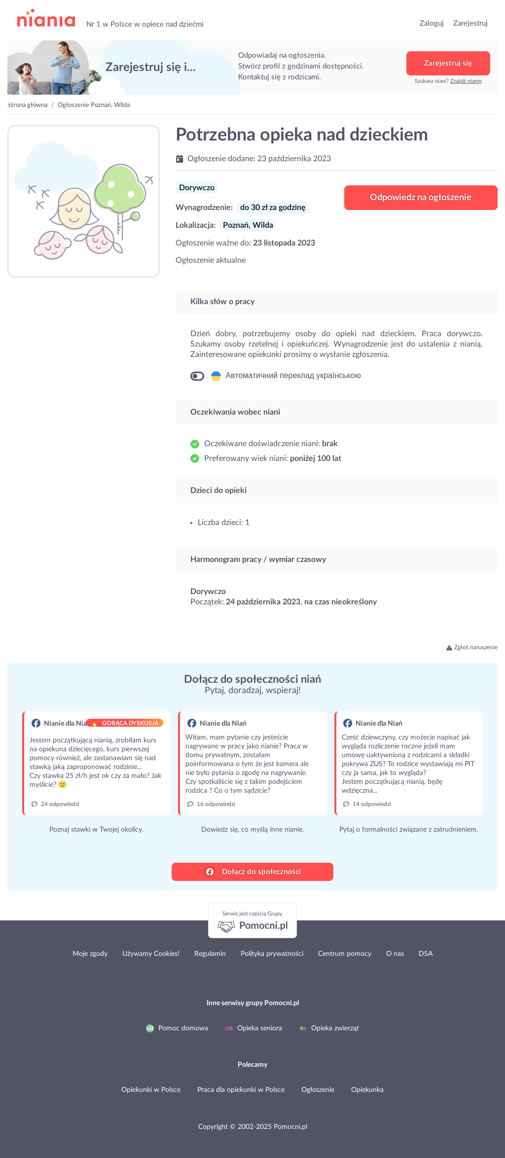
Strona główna (27, 105)
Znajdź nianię (466, 81)
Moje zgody (90, 953)
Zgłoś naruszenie (472, 647)
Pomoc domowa (177, 1028)
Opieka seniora (253, 1028)
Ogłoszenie (317, 1090)
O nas (395, 953)
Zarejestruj (470, 23)
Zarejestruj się (448, 63)
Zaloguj (432, 23)
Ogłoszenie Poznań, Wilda (94, 105)
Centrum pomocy (344, 953)
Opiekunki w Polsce (150, 1090)
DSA (426, 953)
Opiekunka (367, 1090)
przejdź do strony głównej (46, 18)
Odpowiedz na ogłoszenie (420, 197)
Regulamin (210, 953)
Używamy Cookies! (151, 953)
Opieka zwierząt (329, 1028)
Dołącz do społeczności (253, 872)
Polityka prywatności (272, 953)
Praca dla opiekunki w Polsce (241, 1090)
